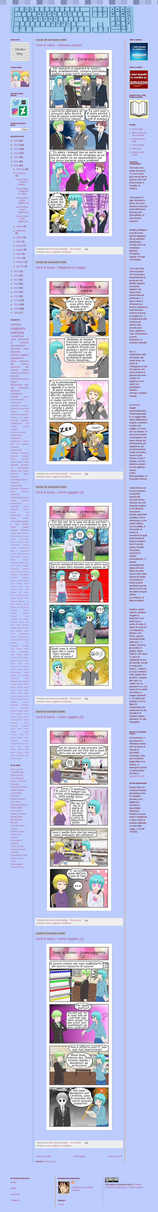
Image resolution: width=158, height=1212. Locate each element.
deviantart (15, 1194)
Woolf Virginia (17, 752)
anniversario (16, 403)
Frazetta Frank (20, 616)
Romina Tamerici (18, 799)
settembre (21, 230)
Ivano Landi (16, 807)
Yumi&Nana (66, 252)
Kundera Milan (16, 657)
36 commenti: (76, 249)
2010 (16, 308)
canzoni (14, 462)
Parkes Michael (17, 699)
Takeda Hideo (23, 729)
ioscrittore (15, 453)
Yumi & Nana (138, 145)
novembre (21, 173)
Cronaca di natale (20, 417)
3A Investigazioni (20, 468)
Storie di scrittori (17, 542)
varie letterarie (20, 350)
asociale (25, 459)
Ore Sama (15, 796)
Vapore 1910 (20, 412)
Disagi (18, 536)
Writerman (15, 367)
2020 (16, 165)
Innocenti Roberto (17, 640)
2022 (16, 157)
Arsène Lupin (16, 533)
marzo (19, 258)
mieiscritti (15, 373)
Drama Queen (16, 817)
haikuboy (17, 332)
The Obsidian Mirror (19, 805)
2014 (16, 292)
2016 (16, 284)
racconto (15, 348)
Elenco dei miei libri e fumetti (139, 133)
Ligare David (16, 663)
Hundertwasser (23, 637)
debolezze (15, 483)
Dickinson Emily (22, 595)
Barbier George (22, 557)
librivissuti (15, 391)
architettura (15, 406)
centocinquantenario (19, 480)
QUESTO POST (137, 776)
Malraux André (23, 669)
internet (15, 354)
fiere (27, 384)
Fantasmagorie (17, 864)
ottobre (19, 226)
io (12, 342)
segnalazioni (16, 393)
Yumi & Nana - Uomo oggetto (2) (59, 717)
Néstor (26, 693)
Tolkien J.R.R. (23, 738)
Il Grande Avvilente (19, 787)
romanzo (25, 492)
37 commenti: (76, 1143)
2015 (16, 288)
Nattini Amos (16, 693)
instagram (15, 1200)
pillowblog (24, 530)
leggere (24, 354)
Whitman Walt (23, 749)
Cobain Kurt (23, 586)
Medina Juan (16, 675)
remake (19, 554)
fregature (14, 530)
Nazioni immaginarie (20, 539)
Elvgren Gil (24, 601)
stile (12, 388)
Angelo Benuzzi (17, 790)
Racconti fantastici (20, 420)
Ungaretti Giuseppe (18, 743)
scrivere (24, 342)
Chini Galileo (16, 583)
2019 (16, 271)
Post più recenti (43, 1156)
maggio (20, 249)
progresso (24, 489)
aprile (19, 254)
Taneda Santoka (20, 732)
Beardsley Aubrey (17, 563)
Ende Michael (16, 604)
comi (27, 755)
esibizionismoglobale (19, 414)
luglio (19, 241)
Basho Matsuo (20, 560)
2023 (16, 153)
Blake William (23, 566)
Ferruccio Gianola (18, 781)
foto (27, 367)
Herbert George (16, 628)
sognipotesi (17, 358)
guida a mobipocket (20, 551)
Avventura (25, 533)
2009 (16, 312)
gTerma (25, 364)
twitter (13, 1182)
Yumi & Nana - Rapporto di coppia (60, 267)
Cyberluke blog (17, 772)
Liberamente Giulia (19, 855)
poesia (26, 379)
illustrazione (16, 379)
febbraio (20, 262)
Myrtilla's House (18, 831)
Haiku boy (136, 148)
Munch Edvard (17, 687)
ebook (26, 370)
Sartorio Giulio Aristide (20, 717)
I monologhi (16, 793)
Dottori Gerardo (17, 598)
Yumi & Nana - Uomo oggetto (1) (59, 939)
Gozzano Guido (17, 622)
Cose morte (15, 802)
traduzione (24, 388)
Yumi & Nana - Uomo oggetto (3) (59, 492)
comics (48, 252)
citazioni (14, 370)
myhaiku (14, 396)
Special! (25, 456)
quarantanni (16, 441)
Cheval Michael (23, 580)
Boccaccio (14, 569)
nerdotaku (15, 489)
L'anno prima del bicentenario (20, 512)
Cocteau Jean (17, 589)
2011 (16, 304)
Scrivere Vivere (17, 867)
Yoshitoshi (20, 755)
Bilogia (13, 536)
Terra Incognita (17, 778)
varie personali (20, 339)
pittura (13, 361)
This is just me (17, 769)
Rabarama (25, 708)
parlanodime (16, 384)
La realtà (25, 536)
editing (26, 527)
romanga (18, 758)
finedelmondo (16, 486)
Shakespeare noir (20, 423)
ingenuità (14, 465)
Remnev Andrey (17, 711)
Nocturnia (15, 784)
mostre (13, 554)
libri (12, 364)
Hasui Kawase (22, 625)
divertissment (18, 345)
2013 (16, 296)
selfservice (15, 494)
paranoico (24, 465)
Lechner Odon (23, 661)
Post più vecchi (115, 1156)
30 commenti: (76, 699)
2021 (16, 161)
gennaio (20, 266)
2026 (16, 140)
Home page (79, 1156)
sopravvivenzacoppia (19, 497)
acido (13, 459)
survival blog (23, 409)
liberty (26, 397)
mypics (14, 382)
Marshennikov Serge (20, 672)
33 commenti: (76, 474)
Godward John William (20, 619)
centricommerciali (18, 432)
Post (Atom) (50, 1161)
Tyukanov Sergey (20, 741)
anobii (13, 1188)
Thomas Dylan (17, 734)
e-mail (60, 1204)
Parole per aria (17, 775)
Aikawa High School (20, 471)
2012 (16, 300)
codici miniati (23, 462)
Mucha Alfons (23, 684)
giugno (19, 245)
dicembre (21, 169)
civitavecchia (24, 548)
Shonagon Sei (16, 720)
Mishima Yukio (16, 681)
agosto (19, 237)
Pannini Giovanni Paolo (20, 696)
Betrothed (15, 506)
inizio (13, 758)
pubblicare (24, 361)
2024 (16, 149)
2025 (16, 145)
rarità (13, 492)
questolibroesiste (18, 400)
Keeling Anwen (22, 654)
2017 (16, 279)
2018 (16, 275)
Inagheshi (56, 252)
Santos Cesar (23, 714)
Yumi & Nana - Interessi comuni (58, 45)
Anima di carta (17, 846)
